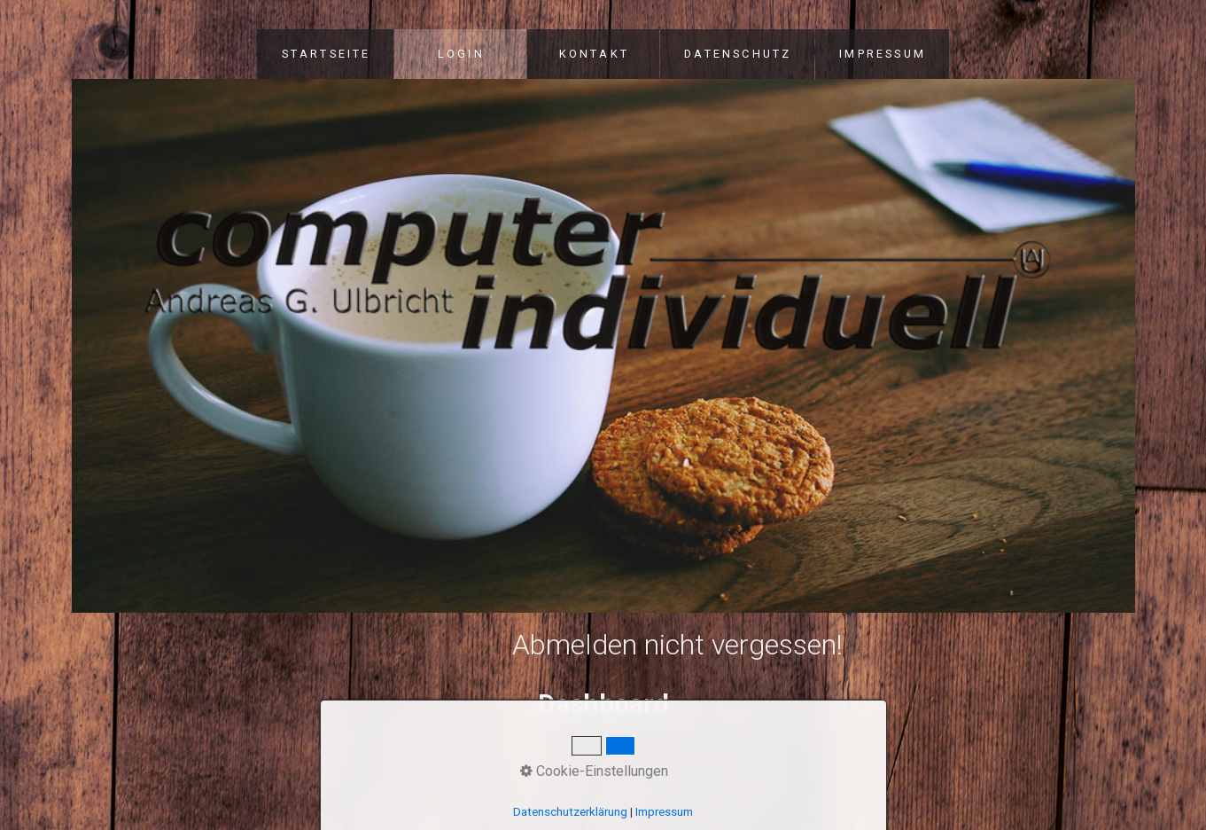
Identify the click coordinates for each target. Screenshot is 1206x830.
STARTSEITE (326, 53)
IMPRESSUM (882, 53)
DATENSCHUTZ (737, 53)
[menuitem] (325, 54)
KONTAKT (594, 53)
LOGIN (461, 53)
